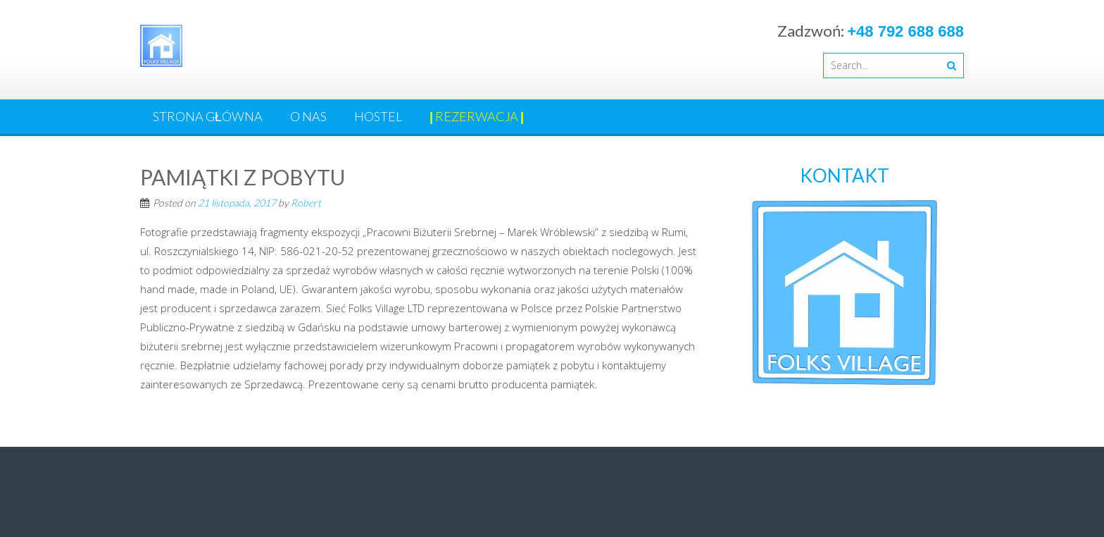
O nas (308, 116)
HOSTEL (378, 116)
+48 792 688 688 (905, 31)
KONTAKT (844, 175)
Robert (306, 203)
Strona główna (208, 116)
